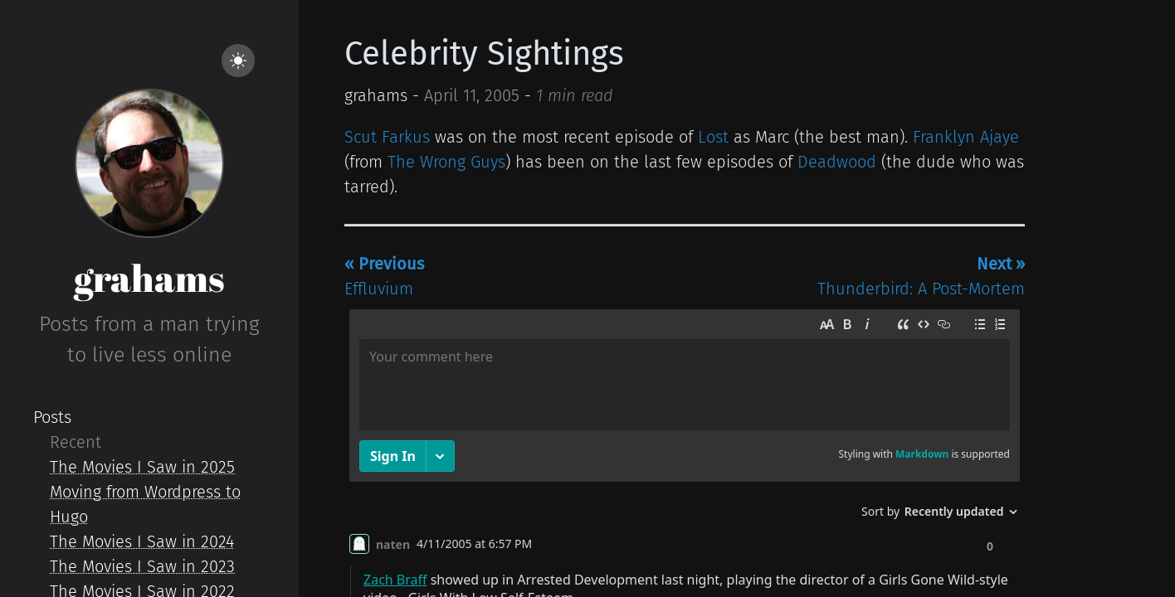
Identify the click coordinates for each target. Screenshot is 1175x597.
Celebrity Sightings (484, 54)
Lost (713, 137)
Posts (52, 417)
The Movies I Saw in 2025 (142, 467)
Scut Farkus (387, 137)
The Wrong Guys (446, 162)
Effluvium (384, 276)
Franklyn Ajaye (966, 137)
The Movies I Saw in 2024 (142, 541)
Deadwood (836, 162)
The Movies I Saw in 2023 (142, 566)
